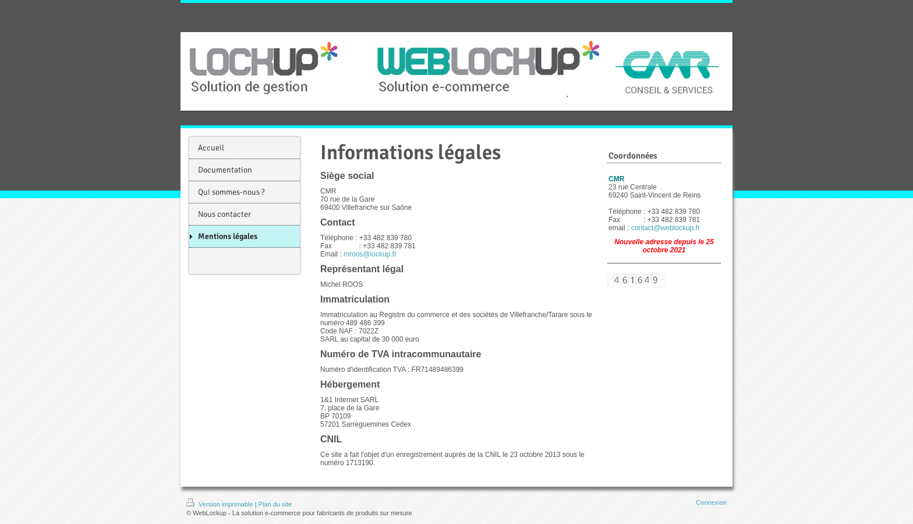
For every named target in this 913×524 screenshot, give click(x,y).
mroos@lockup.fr (370, 254)
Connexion (711, 502)
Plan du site (275, 504)
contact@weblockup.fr (665, 228)
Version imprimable (220, 504)
